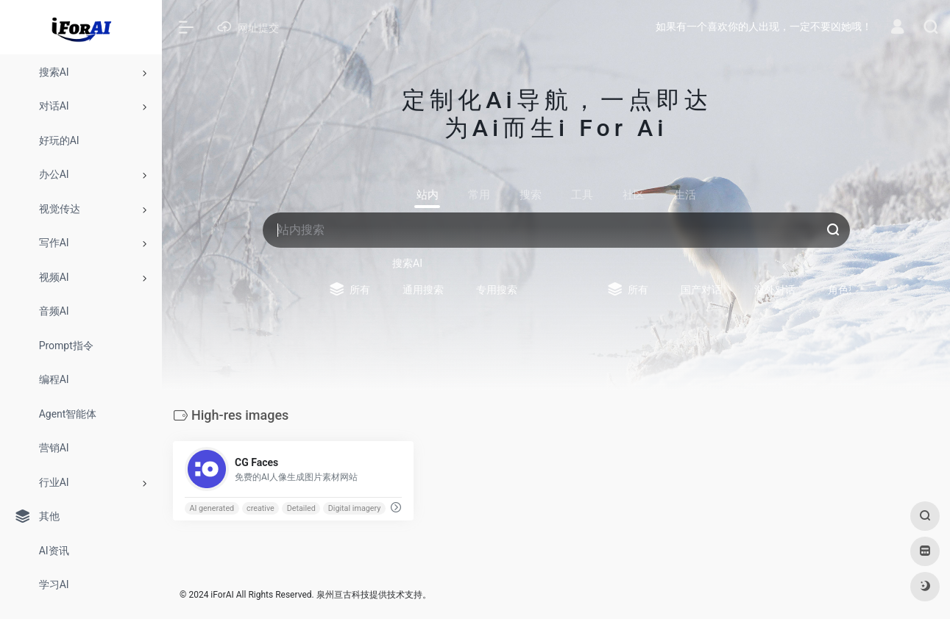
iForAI (221, 595)
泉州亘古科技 (342, 595)
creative (260, 508)
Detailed (301, 508)
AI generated (211, 508)
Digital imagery (354, 508)
